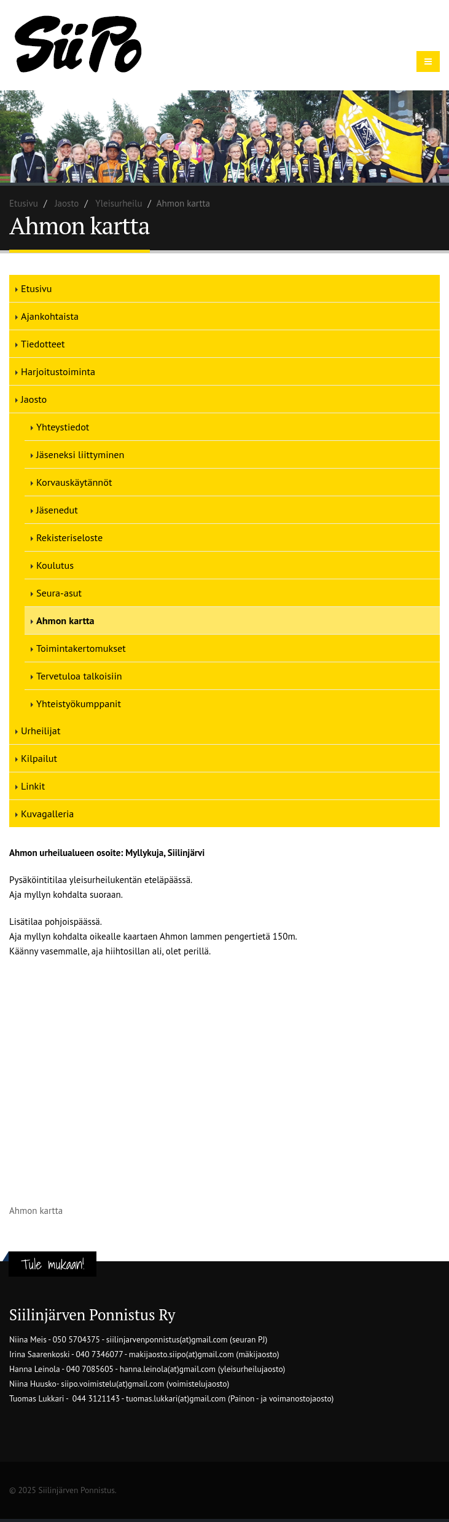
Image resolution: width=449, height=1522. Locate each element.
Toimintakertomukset (81, 648)
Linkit (33, 786)
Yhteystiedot (62, 427)
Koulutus (55, 565)
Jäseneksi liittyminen (80, 454)
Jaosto (67, 203)
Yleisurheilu (118, 203)
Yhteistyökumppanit (78, 703)
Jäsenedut (57, 510)
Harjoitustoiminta (58, 371)
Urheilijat (40, 730)
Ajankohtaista (50, 316)
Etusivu (23, 203)
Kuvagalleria (47, 813)
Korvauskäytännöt (74, 482)
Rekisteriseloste (69, 537)
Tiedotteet (42, 344)
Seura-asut (59, 593)
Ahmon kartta (65, 620)
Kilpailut (39, 758)
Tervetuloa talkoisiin (79, 676)
